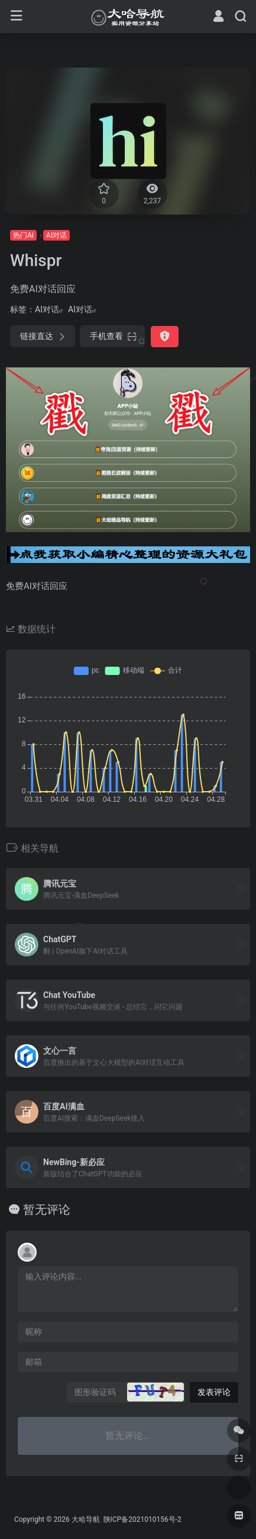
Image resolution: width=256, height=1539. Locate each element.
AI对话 (56, 235)
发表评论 (214, 1392)
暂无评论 (46, 1209)
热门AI (23, 235)
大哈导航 (86, 1519)
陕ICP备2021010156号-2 (142, 1519)
